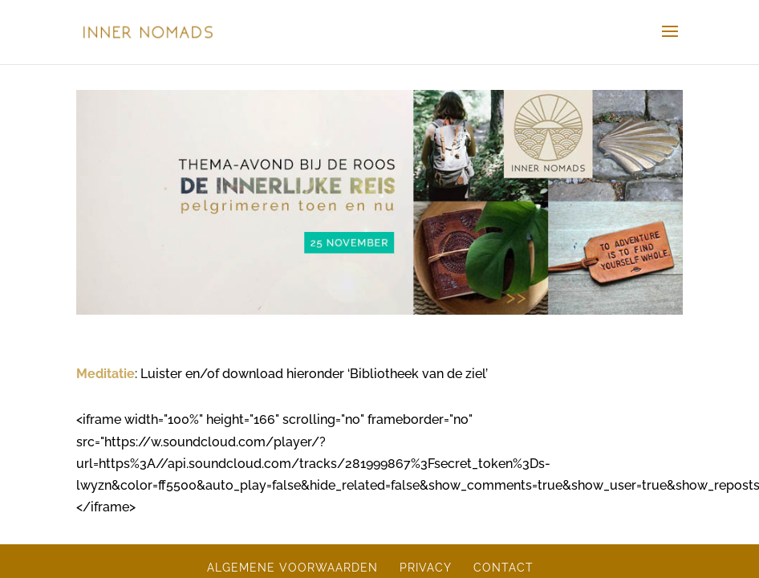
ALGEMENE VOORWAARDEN (292, 567)
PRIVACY (426, 567)
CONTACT (503, 567)
